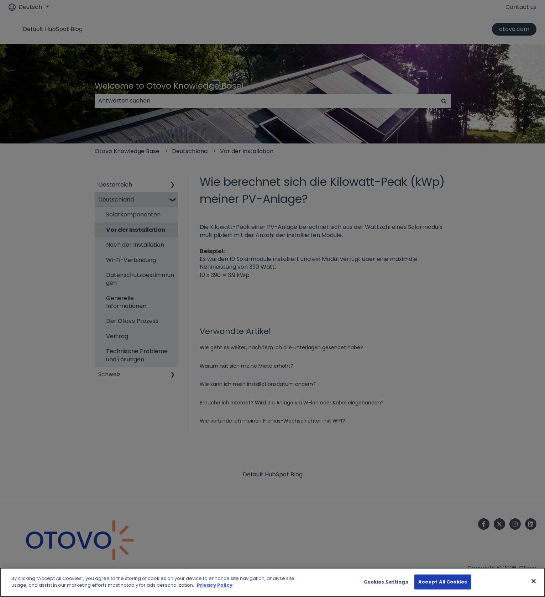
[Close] (533, 581)
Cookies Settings (386, 581)
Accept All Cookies (442, 581)
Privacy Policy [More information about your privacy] (214, 585)
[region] (272, 582)
